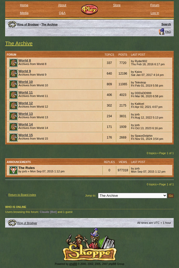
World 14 (25, 124)
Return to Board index (22, 194)
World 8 (24, 60)
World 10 (25, 82)
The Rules (26, 168)
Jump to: (90, 195)
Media (24, 13)
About (62, 5)
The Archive (19, 43)
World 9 (24, 71)
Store (117, 5)
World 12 (25, 103)
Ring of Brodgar (27, 223)
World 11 (25, 92)
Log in (154, 13)
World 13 (25, 114)
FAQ (168, 31)
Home (24, 5)
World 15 (25, 135)
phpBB (73, 264)
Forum (154, 5)
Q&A (62, 13)
